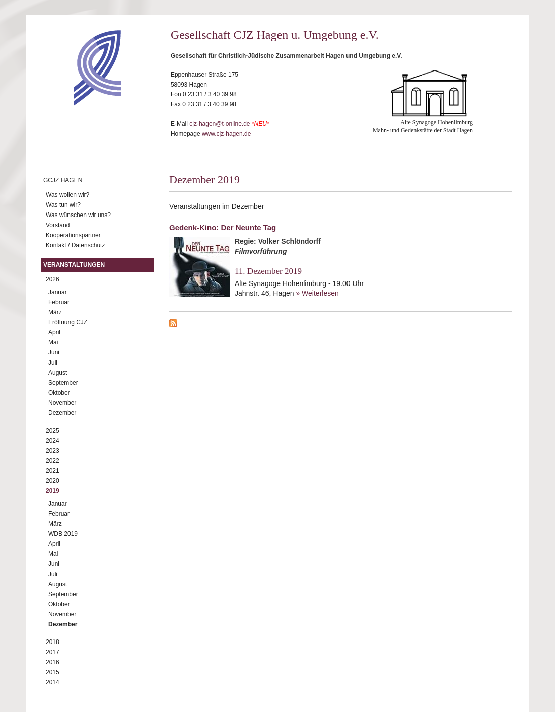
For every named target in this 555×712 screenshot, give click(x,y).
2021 (52, 470)
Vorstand (58, 225)
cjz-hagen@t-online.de (219, 123)
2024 (52, 440)
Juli (52, 362)
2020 (52, 480)
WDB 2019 (63, 533)
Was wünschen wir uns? (78, 215)
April (54, 332)
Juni (53, 352)
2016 (52, 662)
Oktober (59, 392)
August (57, 372)
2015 (52, 672)
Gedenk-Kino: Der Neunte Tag (222, 227)
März (55, 312)
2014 (52, 682)
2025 (52, 430)
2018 (52, 642)
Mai (53, 342)
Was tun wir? (63, 204)
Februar (59, 302)
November (62, 402)
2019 (52, 490)
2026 (52, 279)
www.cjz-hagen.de (226, 133)
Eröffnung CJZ (67, 322)
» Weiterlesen (317, 293)
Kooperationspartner (73, 235)
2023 (52, 450)
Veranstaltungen (74, 264)
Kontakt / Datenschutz (75, 245)
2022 (52, 460)
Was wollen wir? (67, 194)
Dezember (62, 412)
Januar (57, 292)
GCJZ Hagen (62, 180)
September (63, 382)
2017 (52, 652)
